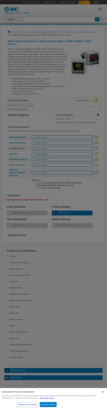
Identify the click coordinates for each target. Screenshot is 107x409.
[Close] (103, 394)
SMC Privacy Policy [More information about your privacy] (47, 401)
